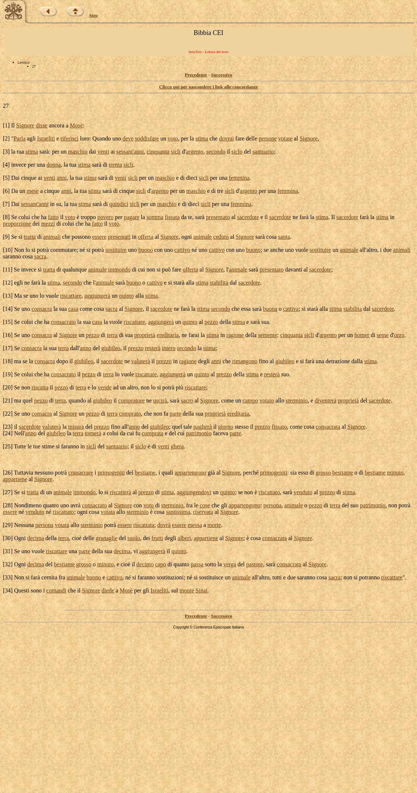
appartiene (15, 479)
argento (194, 151)
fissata (172, 217)
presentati (119, 237)
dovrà (163, 525)
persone (268, 138)
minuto (395, 472)
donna (54, 165)
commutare (63, 250)
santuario (263, 151)
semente (267, 335)
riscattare (71, 296)
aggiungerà (97, 296)
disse (41, 125)
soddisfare (147, 138)
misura (76, 427)
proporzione (17, 224)
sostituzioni (170, 577)
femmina (239, 178)
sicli (175, 151)
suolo (133, 538)
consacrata (328, 427)
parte (175, 414)
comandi (56, 590)
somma (155, 217)
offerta (145, 237)
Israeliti (46, 138)
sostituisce (211, 577)
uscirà (160, 400)
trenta (115, 165)
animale (202, 237)
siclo (236, 151)
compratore (131, 400)
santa (284, 237)
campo (250, 400)
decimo (145, 564)
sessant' (125, 151)
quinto (126, 296)
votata (108, 512)
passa (197, 564)
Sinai (201, 590)
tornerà (93, 433)
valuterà (140, 361)
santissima (178, 512)
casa (73, 309)
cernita (49, 577)
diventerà (326, 400)
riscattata (143, 525)
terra (112, 335)
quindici (118, 204)
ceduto (221, 237)
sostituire (116, 250)
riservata (203, 512)
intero (168, 348)
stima (201, 138)
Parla (19, 138)
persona (272, 505)
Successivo (222, 75)
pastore (254, 564)
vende (104, 387)
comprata (152, 433)
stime (48, 446)
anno (85, 348)
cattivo (182, 250)
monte (186, 590)
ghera (177, 446)
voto (173, 138)
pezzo (211, 322)
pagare (131, 217)
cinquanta (158, 151)
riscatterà (120, 492)
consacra (42, 309)
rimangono (244, 361)
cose (205, 505)
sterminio (296, 400)
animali (52, 237)
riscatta (40, 387)
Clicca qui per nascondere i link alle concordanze (208, 87)
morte (214, 525)
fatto (53, 217)
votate (285, 138)
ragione (235, 335)
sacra (40, 256)
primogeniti (111, 472)
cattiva (291, 309)
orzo (399, 335)
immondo (119, 269)
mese (33, 191)
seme (383, 335)
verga (229, 564)
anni (139, 151)
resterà (152, 348)
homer (361, 335)
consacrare (80, 472)
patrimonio (198, 433)
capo (160, 564)
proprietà (144, 335)
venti (103, 151)
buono (145, 250)
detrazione (338, 361)
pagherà (203, 427)
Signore (25, 125)
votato (266, 400)
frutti (157, 538)
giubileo (110, 348)
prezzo (136, 348)
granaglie (107, 538)
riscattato (269, 492)
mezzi (48, 224)
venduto (303, 492)
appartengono (190, 472)
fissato (279, 427)
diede (108, 590)
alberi (184, 538)
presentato (218, 217)
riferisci (69, 138)
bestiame (145, 472)
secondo (215, 151)
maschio (77, 151)
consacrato (63, 322)
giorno (225, 427)
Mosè (76, 125)
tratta (30, 237)
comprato (130, 414)
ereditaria (168, 335)
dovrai (226, 138)
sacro (187, 400)
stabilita (219, 282)
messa (195, 525)
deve (128, 138)
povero (106, 217)
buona (270, 309)
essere (99, 237)
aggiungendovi (194, 492)
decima (35, 538)
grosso (323, 472)
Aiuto (93, 15)
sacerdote (248, 217)
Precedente (196, 75)
